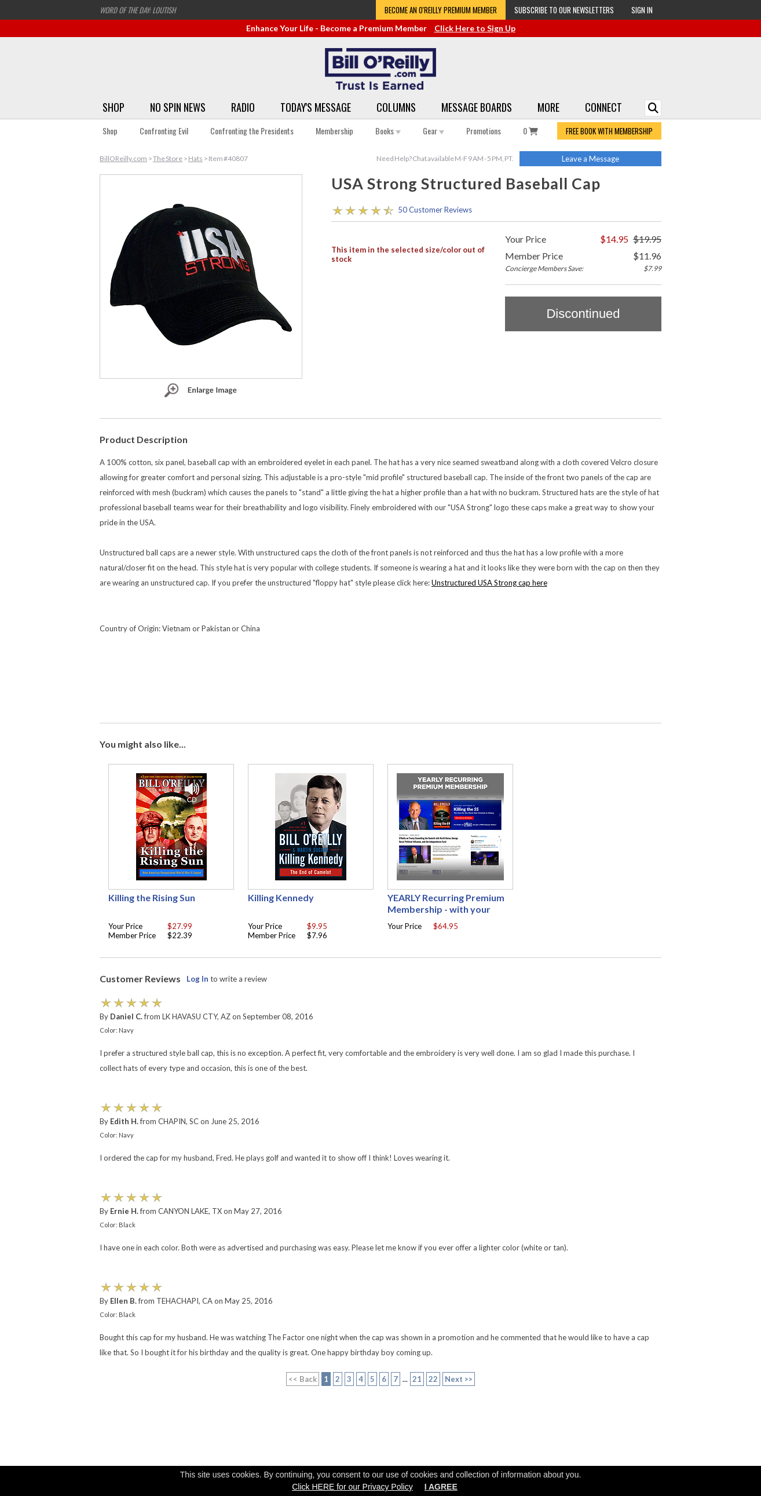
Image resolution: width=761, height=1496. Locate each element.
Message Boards (476, 107)
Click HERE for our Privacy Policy (352, 1486)
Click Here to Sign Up (474, 28)
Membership (334, 131)
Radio (243, 107)
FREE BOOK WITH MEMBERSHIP (609, 131)
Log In (197, 978)
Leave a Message (590, 158)
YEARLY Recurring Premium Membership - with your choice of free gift (445, 909)
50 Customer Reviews (435, 209)
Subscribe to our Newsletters (564, 10)
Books (388, 131)
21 (417, 1379)
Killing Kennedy (281, 897)
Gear (433, 131)
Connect (603, 107)
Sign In (642, 10)
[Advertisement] (380, 680)
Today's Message (315, 107)
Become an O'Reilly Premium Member (441, 10)
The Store (167, 158)
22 (433, 1379)
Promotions (483, 131)
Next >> (459, 1379)
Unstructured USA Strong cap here (489, 582)
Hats (195, 158)
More (548, 107)
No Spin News (178, 107)
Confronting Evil (164, 131)
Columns (396, 107)
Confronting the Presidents (252, 131)
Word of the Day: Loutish (137, 10)
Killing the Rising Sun (151, 897)
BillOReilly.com (123, 158)
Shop (114, 107)
